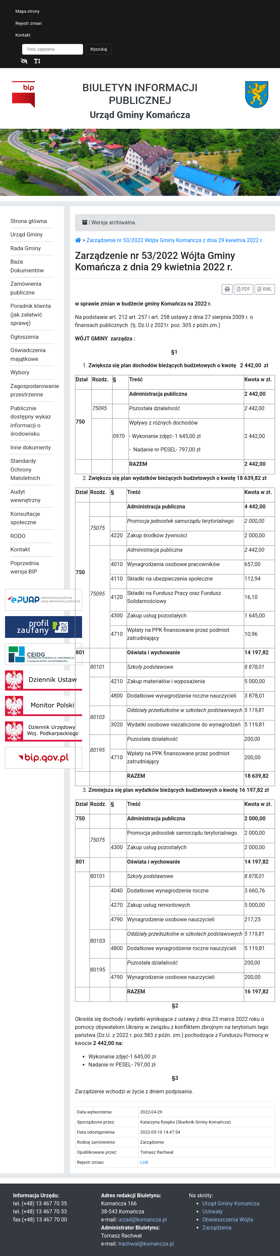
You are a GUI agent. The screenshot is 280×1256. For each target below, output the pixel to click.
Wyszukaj (98, 49)
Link (144, 1162)
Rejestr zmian (28, 23)
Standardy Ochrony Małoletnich (25, 469)
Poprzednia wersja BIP (24, 567)
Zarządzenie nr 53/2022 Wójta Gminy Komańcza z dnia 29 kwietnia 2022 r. (174, 240)
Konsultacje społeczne (25, 518)
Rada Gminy (25, 248)
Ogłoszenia (24, 336)
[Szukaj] (52, 49)
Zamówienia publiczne (26, 288)
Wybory (19, 372)
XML (265, 289)
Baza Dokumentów (27, 266)
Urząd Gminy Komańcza (230, 1203)
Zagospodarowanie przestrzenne (32, 390)
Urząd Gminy (26, 234)
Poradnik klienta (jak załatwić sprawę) (30, 314)
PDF (243, 289)
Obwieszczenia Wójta (227, 1219)
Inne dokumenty (30, 447)
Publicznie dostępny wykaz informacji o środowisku (30, 421)
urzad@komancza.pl (142, 1219)
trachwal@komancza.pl (146, 1244)
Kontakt (22, 35)
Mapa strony (27, 11)
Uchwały (212, 1211)
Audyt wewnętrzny (25, 496)
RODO (17, 536)
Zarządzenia (216, 1227)
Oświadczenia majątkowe (28, 354)
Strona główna (28, 221)
